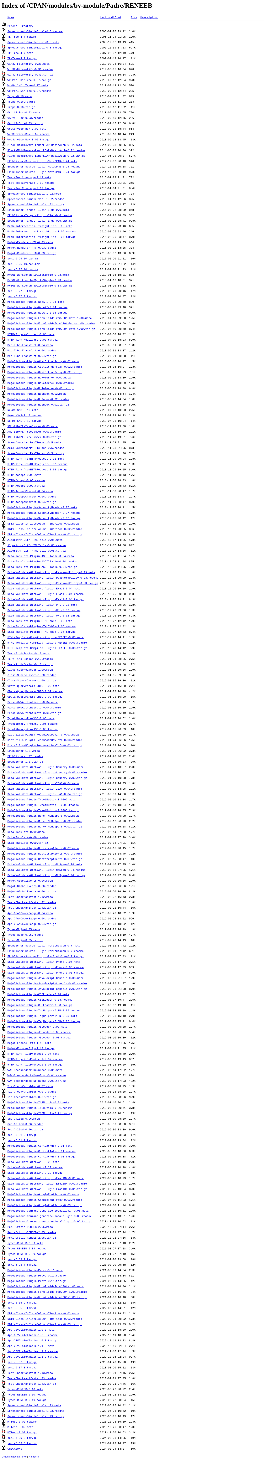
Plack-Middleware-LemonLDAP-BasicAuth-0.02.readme (46, 150)
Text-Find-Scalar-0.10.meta (28, 653)
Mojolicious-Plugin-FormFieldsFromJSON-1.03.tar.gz (47, 1297)
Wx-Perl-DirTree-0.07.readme (29, 91)
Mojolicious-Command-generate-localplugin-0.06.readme (49, 1216)
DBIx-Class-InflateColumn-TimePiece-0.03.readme (44, 1319)
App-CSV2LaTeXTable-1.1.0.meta (30, 1346)
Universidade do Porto (14, 1456)
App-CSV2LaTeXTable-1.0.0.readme (32, 1335)
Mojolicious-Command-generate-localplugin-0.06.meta (48, 1210)
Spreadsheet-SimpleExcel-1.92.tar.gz (35, 204)
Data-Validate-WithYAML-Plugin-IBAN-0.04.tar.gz (44, 794)
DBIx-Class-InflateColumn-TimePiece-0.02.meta (43, 523)
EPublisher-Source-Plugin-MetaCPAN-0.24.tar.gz (43, 172)
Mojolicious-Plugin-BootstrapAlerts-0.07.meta (43, 848)
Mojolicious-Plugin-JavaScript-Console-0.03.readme (47, 983)
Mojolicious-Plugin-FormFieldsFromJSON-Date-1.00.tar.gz (51, 329)
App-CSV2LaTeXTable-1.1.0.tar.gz (32, 1356)
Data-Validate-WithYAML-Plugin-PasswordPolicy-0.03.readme (52, 577)
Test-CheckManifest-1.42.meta (30, 897)
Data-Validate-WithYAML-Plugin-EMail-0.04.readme (45, 594)
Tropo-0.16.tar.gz (21, 107)
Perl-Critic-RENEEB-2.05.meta (30, 1227)
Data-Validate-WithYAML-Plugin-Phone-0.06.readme (45, 967)
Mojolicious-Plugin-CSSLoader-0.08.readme (39, 999)
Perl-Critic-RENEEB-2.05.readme (31, 1232)
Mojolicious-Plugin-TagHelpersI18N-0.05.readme (43, 1010)
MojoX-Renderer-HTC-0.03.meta (30, 242)
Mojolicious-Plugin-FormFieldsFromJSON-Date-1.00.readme (51, 323)
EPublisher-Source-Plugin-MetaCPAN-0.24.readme (43, 166)
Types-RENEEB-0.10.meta (25, 1389)
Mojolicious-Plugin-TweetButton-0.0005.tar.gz (43, 810)
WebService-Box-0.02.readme (28, 134)
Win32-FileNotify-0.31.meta (28, 64)
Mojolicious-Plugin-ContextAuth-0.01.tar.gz (41, 1156)
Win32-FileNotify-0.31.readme (30, 69)
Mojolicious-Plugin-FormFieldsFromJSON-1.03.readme (47, 1292)
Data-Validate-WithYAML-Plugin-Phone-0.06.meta (43, 962)
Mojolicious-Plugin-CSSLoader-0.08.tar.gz (39, 1005)
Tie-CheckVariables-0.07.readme (31, 1091)
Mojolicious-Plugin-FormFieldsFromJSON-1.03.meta (45, 1286)
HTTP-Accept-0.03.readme (26, 480)
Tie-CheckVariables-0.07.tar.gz (31, 1097)
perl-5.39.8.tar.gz (22, 1438)
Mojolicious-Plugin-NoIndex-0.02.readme (38, 399)
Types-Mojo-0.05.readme (25, 935)
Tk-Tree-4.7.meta (20, 53)
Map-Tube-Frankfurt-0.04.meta (30, 345)
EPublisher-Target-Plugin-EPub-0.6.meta (38, 210)
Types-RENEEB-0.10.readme (26, 1394)
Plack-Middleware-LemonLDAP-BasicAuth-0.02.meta (44, 145)
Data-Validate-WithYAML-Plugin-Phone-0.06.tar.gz (45, 972)
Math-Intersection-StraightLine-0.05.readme (41, 231)
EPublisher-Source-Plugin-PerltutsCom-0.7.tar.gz (45, 956)
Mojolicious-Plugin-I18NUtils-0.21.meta (38, 1102)
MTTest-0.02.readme (22, 1421)
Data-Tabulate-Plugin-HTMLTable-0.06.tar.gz (41, 632)
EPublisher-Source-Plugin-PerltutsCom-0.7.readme (45, 951)
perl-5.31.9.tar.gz (22, 1135)
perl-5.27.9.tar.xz (22, 296)
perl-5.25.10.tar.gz (22, 258)
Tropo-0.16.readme (21, 101)
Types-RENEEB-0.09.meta (25, 1243)
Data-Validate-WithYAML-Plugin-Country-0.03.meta (45, 767)
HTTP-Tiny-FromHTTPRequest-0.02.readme (37, 464)
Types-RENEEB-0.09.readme (26, 1248)
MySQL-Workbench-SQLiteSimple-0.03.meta (38, 275)
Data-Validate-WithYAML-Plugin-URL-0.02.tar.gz (43, 615)
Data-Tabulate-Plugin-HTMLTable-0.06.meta (39, 621)
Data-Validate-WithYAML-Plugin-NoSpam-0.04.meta (44, 864)
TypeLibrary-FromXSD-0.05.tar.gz (32, 729)
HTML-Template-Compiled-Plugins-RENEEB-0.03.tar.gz (47, 648)
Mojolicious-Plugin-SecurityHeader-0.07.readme (43, 513)
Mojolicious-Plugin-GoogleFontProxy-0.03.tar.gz (44, 1205)
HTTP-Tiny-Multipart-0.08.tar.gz (32, 339)
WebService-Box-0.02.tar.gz (28, 139)
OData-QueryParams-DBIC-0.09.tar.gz (35, 696)
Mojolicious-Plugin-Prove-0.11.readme (36, 1275)
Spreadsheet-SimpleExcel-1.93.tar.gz (35, 1416)
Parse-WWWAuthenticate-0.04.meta (32, 702)
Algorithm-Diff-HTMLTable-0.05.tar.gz (36, 550)
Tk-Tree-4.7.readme (22, 36)
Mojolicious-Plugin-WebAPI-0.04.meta (35, 302)
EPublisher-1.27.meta (23, 751)
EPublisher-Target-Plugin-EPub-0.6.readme (39, 215)
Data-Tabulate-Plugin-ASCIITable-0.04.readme (42, 561)
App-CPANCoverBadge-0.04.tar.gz (31, 924)
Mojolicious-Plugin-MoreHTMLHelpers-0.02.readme (44, 821)
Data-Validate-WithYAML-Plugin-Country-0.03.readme (47, 772)
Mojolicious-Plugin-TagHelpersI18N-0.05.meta (42, 1016)
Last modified (110, 17)
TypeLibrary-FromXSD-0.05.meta (30, 718)
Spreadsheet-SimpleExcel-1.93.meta (34, 1405)
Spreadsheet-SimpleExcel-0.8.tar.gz (35, 47)
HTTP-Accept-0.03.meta (24, 475)
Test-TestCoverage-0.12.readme (30, 183)
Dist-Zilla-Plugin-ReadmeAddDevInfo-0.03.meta (43, 734)
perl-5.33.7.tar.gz (22, 1259)
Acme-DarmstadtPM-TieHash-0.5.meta (34, 442)
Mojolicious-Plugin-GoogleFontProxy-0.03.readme (44, 1200)
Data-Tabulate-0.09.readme (27, 837)
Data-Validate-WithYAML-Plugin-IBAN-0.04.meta (43, 783)
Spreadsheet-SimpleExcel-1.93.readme (35, 1411)
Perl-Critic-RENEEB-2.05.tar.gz (31, 1237)
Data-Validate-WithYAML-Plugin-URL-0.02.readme (43, 610)
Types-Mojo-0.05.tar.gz (25, 940)
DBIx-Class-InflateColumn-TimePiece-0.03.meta (43, 1313)
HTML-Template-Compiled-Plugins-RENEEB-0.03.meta (45, 637)
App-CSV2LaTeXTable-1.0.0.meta (30, 1329)
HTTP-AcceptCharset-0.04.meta (30, 491)
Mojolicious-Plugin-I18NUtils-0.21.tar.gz (39, 1113)
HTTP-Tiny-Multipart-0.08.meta (30, 334)
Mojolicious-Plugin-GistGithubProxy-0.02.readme (44, 366)
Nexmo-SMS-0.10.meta (22, 410)
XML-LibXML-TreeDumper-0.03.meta (32, 426)
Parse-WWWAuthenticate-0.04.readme (34, 707)
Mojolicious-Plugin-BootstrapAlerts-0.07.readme (44, 853)
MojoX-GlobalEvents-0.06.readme (31, 886)
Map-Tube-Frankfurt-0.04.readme (31, 350)
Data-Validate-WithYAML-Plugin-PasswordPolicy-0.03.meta (51, 572)
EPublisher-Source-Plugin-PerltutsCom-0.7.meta (43, 945)
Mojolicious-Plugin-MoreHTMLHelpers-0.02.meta (43, 815)
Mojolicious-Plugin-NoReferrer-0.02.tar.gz (40, 388)
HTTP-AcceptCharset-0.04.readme (31, 496)
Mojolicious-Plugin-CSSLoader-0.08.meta (38, 994)
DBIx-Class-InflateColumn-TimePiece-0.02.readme (44, 529)
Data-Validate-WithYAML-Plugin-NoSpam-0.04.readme (46, 870)
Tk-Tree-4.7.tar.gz (22, 58)
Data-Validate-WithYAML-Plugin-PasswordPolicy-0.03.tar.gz (52, 583)
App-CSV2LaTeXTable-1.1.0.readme (32, 1351)
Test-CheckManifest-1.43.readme (31, 1378)
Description (149, 17)
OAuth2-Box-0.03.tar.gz (25, 123)
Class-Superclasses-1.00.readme (31, 675)
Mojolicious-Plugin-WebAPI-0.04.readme (37, 307)
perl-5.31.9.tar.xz (22, 1140)
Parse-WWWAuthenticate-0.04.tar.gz (34, 713)
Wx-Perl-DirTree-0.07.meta (27, 85)
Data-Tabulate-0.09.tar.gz (27, 843)
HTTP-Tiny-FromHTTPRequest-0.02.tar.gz (37, 469)
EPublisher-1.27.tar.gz (25, 761)
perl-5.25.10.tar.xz (22, 269)
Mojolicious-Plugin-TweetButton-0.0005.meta (41, 799)
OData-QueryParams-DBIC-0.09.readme (35, 691)
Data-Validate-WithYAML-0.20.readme (35, 1167)
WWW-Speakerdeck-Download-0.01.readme (36, 1075)
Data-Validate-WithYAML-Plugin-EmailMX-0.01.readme (47, 1183)
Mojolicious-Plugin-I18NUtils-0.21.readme (39, 1108)
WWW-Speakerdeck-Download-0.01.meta (35, 1070)
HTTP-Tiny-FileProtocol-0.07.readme (35, 1059)
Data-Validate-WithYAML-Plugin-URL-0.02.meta (42, 605)
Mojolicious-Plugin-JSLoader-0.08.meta (37, 1026)
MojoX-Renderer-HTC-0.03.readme (31, 247)
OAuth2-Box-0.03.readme (25, 118)
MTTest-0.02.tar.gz (22, 1432)
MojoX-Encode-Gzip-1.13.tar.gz (30, 1048)
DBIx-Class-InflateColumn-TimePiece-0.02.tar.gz (44, 534)
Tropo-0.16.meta (19, 96)
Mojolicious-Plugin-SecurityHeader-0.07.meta (42, 507)
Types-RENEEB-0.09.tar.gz (26, 1254)
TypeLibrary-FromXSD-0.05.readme (32, 724)
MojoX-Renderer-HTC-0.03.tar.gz (31, 253)
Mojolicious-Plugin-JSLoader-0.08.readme (39, 1032)
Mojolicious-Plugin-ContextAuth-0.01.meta (39, 1145)
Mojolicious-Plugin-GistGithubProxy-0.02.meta (43, 361)
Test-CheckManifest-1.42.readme (31, 902)
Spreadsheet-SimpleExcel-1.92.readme (35, 199)
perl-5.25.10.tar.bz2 (23, 264)
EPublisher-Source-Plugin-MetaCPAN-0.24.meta (42, 161)
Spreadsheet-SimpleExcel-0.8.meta (33, 42)
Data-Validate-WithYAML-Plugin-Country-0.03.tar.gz (47, 778)
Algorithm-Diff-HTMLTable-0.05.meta (35, 540)
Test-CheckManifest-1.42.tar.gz (31, 907)
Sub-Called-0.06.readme (25, 1124)
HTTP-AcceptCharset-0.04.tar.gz (31, 502)
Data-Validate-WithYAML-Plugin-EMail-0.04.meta (43, 588)
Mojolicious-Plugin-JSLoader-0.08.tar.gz (39, 1037)
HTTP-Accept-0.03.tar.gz (26, 485)
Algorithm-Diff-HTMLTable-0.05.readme (36, 545)
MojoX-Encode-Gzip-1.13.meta (29, 1043)
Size (134, 17)
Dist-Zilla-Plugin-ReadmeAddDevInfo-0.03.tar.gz (44, 745)
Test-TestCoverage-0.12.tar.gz (30, 188)
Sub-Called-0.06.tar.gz (25, 1129)
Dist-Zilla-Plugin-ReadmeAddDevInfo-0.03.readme (44, 740)
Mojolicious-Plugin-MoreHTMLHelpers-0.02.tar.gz (44, 826)
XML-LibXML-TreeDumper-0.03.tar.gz (34, 437)
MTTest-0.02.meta (20, 1427)
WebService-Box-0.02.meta (26, 128)
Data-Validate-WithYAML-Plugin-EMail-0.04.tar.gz (45, 599)
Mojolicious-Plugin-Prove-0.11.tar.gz (36, 1281)
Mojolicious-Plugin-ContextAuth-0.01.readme (41, 1151)
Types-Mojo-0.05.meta (23, 929)
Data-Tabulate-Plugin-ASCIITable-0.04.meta (40, 556)
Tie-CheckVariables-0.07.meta (30, 1086)
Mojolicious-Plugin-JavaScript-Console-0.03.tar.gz (47, 989)
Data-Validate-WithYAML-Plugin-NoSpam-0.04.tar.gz (46, 875)
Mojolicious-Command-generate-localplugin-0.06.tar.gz (49, 1221)
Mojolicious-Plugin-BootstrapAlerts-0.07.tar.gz (44, 859)
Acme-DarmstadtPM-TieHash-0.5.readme (35, 448)
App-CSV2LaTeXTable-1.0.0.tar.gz (32, 1340)
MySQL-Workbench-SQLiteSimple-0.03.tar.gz (39, 285)
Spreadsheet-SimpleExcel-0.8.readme (35, 31)
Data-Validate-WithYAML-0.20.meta (33, 1162)
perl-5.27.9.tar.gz (22, 291)
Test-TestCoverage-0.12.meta (29, 177)
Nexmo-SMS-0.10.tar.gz (24, 421)
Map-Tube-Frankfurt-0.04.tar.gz (31, 356)
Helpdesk (33, 1456)
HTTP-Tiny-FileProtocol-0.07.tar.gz (35, 1064)
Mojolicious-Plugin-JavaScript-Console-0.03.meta (45, 978)
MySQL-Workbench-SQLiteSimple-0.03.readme (39, 280)
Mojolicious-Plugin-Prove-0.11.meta (35, 1270)
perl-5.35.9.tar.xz (22, 1308)
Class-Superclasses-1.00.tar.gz (31, 680)
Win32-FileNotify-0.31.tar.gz (30, 74)
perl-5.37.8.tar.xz (22, 1367)
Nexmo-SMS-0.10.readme (24, 415)
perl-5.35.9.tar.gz (22, 1302)
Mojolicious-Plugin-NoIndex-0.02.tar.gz (38, 404)
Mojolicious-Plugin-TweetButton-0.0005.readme (43, 805)
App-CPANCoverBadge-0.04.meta (30, 913)
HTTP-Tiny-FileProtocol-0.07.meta (33, 1054)
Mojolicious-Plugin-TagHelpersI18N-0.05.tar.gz (43, 1021)
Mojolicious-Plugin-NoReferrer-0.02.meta (39, 377)
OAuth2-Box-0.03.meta (23, 112)
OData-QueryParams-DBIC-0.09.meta (33, 686)
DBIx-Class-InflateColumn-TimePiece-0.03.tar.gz (44, 1324)
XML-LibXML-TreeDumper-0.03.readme (34, 431)
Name (10, 17)
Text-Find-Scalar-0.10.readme (30, 659)
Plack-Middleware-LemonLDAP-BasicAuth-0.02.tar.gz (46, 156)
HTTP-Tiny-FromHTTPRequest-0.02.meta (35, 458)
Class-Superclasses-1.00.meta (30, 669)
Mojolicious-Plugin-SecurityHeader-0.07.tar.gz (43, 518)
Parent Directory (20, 26)
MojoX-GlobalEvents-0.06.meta (30, 880)
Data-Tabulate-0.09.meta (26, 832)
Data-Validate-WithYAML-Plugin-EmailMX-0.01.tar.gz (47, 1189)
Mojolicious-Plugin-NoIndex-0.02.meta (36, 394)
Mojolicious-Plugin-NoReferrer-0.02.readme (40, 383)
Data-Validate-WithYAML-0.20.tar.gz (35, 1173)
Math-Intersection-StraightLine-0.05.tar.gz (41, 237)
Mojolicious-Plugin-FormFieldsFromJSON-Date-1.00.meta (49, 318)
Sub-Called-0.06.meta (23, 1118)
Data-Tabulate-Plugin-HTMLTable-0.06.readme (41, 626)
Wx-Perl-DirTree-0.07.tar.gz (29, 80)
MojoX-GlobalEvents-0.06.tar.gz (31, 891)
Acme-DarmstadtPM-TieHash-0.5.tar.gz (35, 453)
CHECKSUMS (14, 1448)
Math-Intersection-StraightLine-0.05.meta (39, 226)
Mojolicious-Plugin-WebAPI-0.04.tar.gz (37, 312)
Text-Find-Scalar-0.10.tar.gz (30, 664)
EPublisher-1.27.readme (25, 756)
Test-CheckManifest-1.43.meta (30, 1373)
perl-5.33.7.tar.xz (22, 1264)
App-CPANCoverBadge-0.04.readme (31, 918)
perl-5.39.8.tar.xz (22, 1443)
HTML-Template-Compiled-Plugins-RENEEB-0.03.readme (47, 642)
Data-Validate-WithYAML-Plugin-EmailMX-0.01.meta (45, 1178)
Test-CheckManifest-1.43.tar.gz (31, 1384)
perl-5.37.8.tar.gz (22, 1362)
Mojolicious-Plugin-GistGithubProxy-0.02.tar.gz (44, 372)
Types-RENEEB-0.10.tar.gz (26, 1400)
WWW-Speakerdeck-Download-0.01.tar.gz (36, 1081)
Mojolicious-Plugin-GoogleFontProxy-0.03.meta (43, 1194)
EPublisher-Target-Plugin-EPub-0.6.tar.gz (39, 220)
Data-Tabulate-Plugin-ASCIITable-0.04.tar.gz (42, 567)
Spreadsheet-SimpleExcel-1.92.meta (34, 193)
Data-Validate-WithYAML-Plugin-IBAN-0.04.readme (44, 788)
